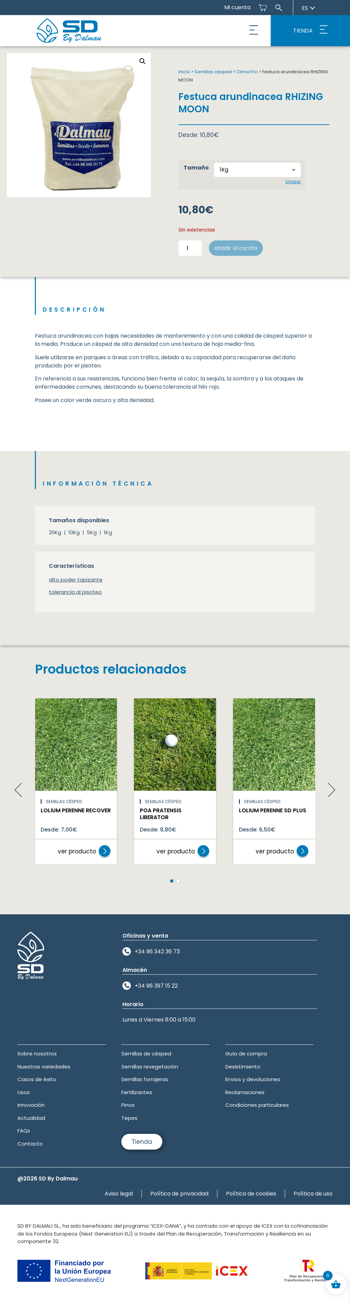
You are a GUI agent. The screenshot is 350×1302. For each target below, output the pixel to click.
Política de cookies (251, 1194)
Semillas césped (213, 71)
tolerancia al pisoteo (75, 592)
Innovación (31, 1105)
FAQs (23, 1130)
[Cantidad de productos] (190, 248)
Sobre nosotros (37, 1053)
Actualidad (31, 1118)
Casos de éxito (36, 1079)
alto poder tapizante (76, 579)
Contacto (30, 1143)
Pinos (128, 1105)
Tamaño (196, 168)
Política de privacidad (179, 1194)
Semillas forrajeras (144, 1079)
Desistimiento (242, 1066)
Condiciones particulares (257, 1105)
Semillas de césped (146, 1053)
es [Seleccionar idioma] (308, 8)
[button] (253, 30)
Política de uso (313, 1194)
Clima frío (247, 71)
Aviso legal (119, 1194)
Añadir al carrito (235, 248)
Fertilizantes (136, 1092)
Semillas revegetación (149, 1066)
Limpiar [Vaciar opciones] (293, 182)
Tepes (129, 1118)
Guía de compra (246, 1053)
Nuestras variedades (43, 1066)
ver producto (77, 851)
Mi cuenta (237, 7)
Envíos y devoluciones (252, 1079)
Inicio (184, 71)
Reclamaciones (245, 1092)
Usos (23, 1092)
